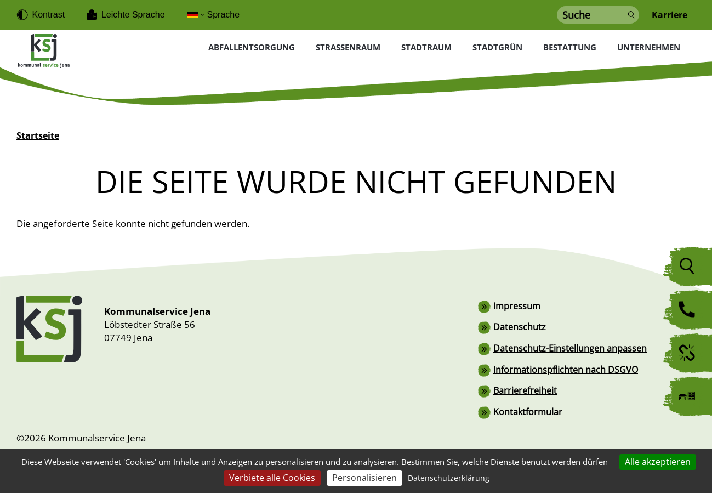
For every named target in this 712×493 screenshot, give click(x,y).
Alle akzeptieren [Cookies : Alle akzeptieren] (658, 462)
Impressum (516, 305)
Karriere (669, 15)
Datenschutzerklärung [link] (448, 478)
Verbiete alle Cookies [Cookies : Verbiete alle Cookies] (272, 478)
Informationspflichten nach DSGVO (565, 368)
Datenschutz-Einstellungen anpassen (570, 347)
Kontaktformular (527, 410)
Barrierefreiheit (525, 389)
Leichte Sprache (133, 14)
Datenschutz (519, 326)
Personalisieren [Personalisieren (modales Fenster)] (364, 478)
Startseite (37, 135)
